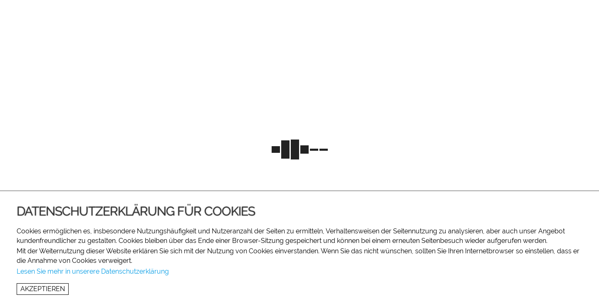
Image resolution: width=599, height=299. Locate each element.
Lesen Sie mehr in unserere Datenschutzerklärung (93, 271)
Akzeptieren (42, 289)
